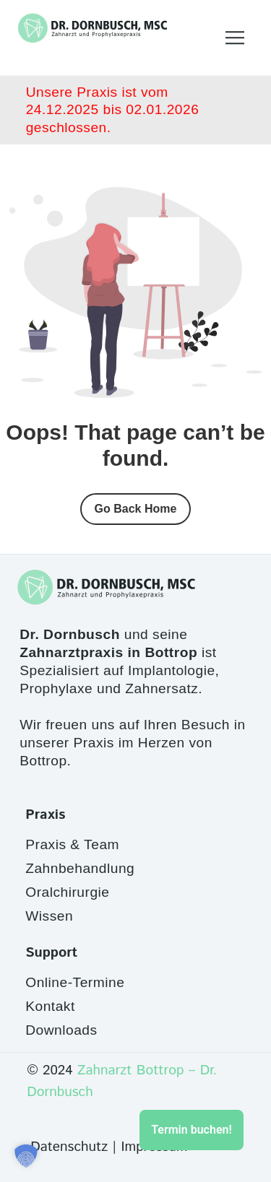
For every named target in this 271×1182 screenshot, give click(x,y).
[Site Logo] (92, 28)
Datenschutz (69, 1147)
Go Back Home (136, 509)
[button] (26, 1156)
